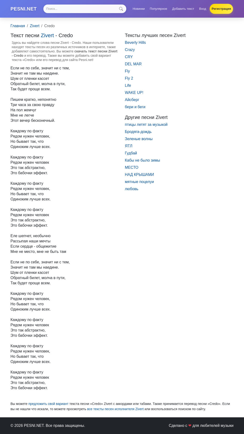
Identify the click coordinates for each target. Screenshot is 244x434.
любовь (131, 189)
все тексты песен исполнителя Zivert (115, 409)
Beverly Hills (135, 43)
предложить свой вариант (48, 404)
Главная (17, 26)
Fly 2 (129, 78)
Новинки (139, 8)
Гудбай (131, 153)
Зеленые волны (138, 139)
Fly (127, 71)
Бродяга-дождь (138, 132)
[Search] (84, 9)
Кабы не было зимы (142, 160)
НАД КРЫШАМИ (139, 175)
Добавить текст (183, 8)
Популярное (158, 8)
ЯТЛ (128, 146)
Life (128, 85)
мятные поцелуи (139, 182)
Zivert (34, 26)
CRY (129, 57)
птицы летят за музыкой (146, 125)
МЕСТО (131, 167)
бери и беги (135, 107)
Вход (202, 8)
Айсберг (132, 100)
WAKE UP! (134, 93)
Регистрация (221, 8)
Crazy (130, 50)
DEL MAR (133, 64)
